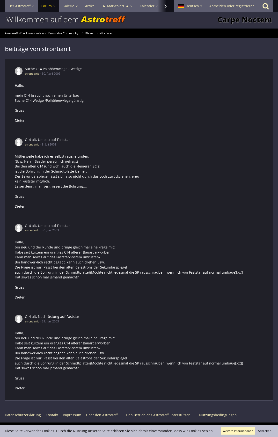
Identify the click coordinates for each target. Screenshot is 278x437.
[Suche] (265, 6)
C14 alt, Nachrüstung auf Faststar (52, 316)
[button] (190, 6)
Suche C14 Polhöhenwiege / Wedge (53, 68)
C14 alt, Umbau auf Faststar (47, 139)
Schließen (264, 431)
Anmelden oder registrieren (232, 6)
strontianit (32, 74)
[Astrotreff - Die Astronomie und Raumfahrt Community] (139, 20)
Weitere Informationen (238, 431)
